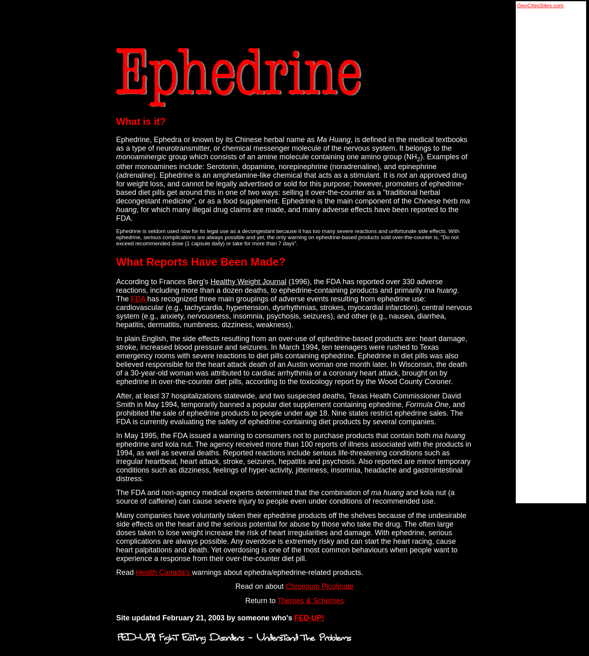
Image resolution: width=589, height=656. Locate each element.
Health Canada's (164, 572)
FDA (139, 299)
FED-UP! (309, 618)
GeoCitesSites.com (540, 5)
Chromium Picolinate (320, 586)
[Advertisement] (549, 131)
